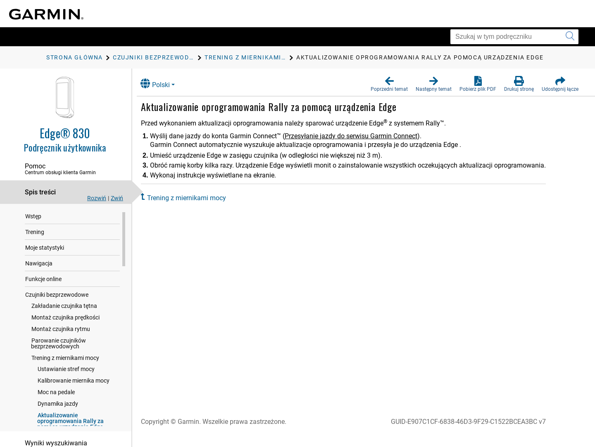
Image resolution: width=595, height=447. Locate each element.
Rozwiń (96, 198)
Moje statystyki (44, 248)
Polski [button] (161, 83)
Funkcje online (43, 280)
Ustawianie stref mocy (66, 370)
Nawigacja (38, 264)
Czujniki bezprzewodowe (56, 295)
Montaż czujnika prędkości (65, 318)
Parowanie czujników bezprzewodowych (58, 344)
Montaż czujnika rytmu (60, 329)
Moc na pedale (56, 393)
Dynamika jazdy (58, 404)
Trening (34, 232)
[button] (389, 84)
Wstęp (33, 217)
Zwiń (117, 198)
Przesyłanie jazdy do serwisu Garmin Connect (357, 136)
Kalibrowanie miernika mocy (73, 381)
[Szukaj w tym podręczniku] (514, 36)
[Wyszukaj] (570, 36)
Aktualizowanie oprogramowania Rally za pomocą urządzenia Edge (70, 422)
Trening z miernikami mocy (65, 358)
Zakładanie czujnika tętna (64, 306)
